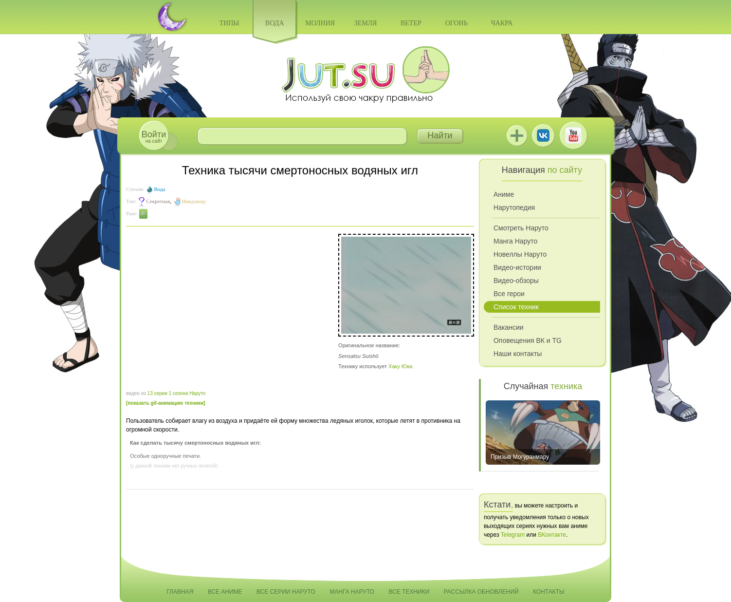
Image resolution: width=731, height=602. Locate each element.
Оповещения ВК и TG (527, 340)
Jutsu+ (517, 135)
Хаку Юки (400, 366)
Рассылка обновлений (481, 591)
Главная (179, 591)
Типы (229, 23)
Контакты (549, 591)
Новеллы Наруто (520, 254)
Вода (274, 23)
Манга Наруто (515, 241)
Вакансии (508, 327)
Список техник (516, 307)
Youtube (573, 135)
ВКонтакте (543, 135)
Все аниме (225, 591)
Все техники (408, 591)
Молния (320, 23)
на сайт (154, 137)
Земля (365, 23)
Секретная (158, 201)
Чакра (502, 23)
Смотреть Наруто (520, 228)
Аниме (503, 194)
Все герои (509, 294)
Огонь (456, 23)
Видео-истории (517, 267)
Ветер (411, 23)
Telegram (513, 534)
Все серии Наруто (285, 591)
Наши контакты (517, 353)
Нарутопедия (514, 207)
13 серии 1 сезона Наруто (176, 393)
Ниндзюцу (194, 201)
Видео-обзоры (516, 280)
